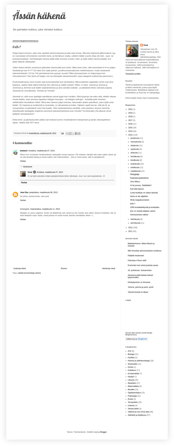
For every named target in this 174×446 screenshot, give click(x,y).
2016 (130, 124)
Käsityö (131, 377)
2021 (130, 109)
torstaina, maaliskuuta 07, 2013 (42, 151)
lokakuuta (135, 145)
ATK (129, 351)
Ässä (30, 172)
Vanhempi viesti (108, 268)
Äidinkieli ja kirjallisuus (137, 415)
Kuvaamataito (133, 373)
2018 (130, 116)
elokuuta (134, 153)
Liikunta (131, 380)
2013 (130, 135)
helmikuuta (135, 219)
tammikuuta (136, 223)
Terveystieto (133, 402)
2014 (130, 131)
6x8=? (132, 204)
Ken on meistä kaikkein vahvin (142, 211)
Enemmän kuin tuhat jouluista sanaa (143, 265)
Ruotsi (130, 399)
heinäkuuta (135, 156)
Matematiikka (133, 386)
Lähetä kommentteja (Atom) (29, 273)
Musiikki (131, 389)
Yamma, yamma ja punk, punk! (141, 287)
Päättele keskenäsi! (136, 256)
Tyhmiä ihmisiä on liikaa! (138, 292)
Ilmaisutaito (132, 364)
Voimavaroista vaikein (139, 215)
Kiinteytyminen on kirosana (139, 282)
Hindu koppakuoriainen (139, 200)
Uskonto (131, 405)
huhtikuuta (135, 167)
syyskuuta (135, 149)
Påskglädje (134, 174)
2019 (130, 113)
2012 (130, 227)
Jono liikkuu (135, 182)
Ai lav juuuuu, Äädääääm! (141, 185)
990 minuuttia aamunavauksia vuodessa (144, 251)
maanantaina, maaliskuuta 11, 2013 (45, 209)
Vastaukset (27, 167)
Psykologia (132, 396)
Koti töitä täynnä (137, 189)
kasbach (24, 151)
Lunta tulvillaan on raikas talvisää (144, 193)
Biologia (131, 354)
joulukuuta (135, 138)
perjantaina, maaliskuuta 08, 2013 (43, 192)
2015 (130, 128)
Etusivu (64, 268)
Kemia (130, 367)
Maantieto (132, 383)
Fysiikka (131, 357)
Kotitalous (132, 370)
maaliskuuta (136, 171)
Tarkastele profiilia (132, 74)
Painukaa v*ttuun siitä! (137, 260)
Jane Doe (24, 192)
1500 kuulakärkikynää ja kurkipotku (144, 207)
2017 (130, 120)
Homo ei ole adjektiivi (139, 196)
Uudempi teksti (19, 268)
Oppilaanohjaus (134, 393)
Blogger (103, 432)
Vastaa (23, 161)
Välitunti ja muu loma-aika (138, 412)
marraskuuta (136, 142)
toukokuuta (135, 164)
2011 (130, 231)
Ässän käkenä (39, 15)
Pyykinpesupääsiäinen (139, 178)
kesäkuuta (135, 160)
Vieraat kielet (133, 409)
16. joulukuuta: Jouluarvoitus (140, 270)
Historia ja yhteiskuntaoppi (139, 361)
